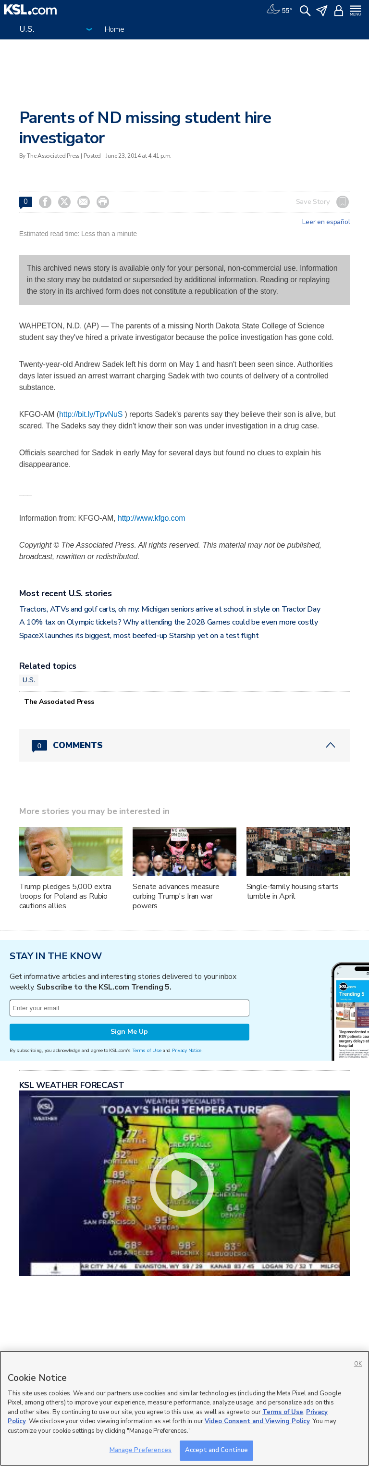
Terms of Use (146, 1050)
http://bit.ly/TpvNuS (91, 414)
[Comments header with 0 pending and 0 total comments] (184, 745)
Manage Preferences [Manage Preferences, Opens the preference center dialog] (141, 1450)
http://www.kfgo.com (151, 518)
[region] (184, 1408)
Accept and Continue (216, 1450)
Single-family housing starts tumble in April (292, 891)
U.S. (29, 680)
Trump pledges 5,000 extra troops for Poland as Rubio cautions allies (65, 896)
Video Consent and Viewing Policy (257, 1421)
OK (358, 1363)
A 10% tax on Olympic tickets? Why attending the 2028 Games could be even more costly (168, 622)
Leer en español (326, 222)
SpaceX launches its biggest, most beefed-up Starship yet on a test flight (139, 635)
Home (114, 29)
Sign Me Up (129, 1031)
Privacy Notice (186, 1050)
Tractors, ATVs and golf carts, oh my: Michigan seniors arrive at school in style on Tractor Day (169, 609)
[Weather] (279, 9)
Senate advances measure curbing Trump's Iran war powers (176, 896)
